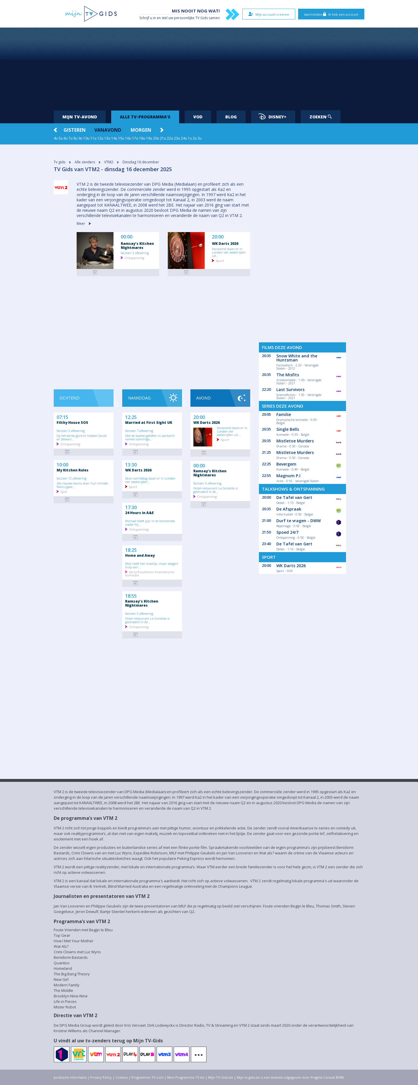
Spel (63, 491)
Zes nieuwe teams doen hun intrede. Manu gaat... (83, 485)
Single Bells (287, 429)
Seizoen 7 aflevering (139, 430)
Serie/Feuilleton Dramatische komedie (149, 573)
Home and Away (140, 555)
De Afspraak (288, 509)
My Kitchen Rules (73, 470)
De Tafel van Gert (294, 497)
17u (135, 138)
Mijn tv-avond (79, 117)
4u (56, 138)
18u (142, 138)
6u (66, 138)
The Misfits (287, 374)
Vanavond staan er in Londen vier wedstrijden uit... (229, 252)
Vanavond (107, 130)
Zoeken (320, 117)
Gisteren (75, 130)
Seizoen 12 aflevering (72, 478)
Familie (283, 414)
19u (149, 138)
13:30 (131, 464)
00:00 (126, 237)
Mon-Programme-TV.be (185, 1077)
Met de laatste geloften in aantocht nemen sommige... (150, 437)
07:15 (62, 416)
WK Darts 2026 (225, 243)
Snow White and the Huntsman (296, 358)
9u (80, 138)
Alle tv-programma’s (145, 117)
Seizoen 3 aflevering (135, 253)
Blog (231, 117)
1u (190, 138)
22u (170, 138)
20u (156, 138)
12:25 (131, 416)
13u (107, 138)
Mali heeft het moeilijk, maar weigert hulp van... (151, 565)
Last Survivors (290, 389)
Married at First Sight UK (148, 422)
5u (61, 138)
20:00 (218, 237)
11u (93, 138)
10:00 (62, 464)
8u (75, 138)
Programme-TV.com (147, 1077)
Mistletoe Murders (295, 441)
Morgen (141, 130)
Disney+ (272, 116)
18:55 (131, 595)
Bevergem (286, 464)
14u (114, 138)
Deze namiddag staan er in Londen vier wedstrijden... (150, 480)
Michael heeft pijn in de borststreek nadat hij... (150, 522)
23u (177, 138)
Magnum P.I (288, 475)
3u (200, 138)
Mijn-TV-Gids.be (220, 1077)
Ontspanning (134, 257)
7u (71, 138)
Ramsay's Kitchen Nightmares (137, 245)
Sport (220, 260)
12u (100, 138)
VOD (197, 117)
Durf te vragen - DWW (298, 520)
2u (195, 138)
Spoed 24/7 (287, 532)
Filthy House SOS (72, 422)
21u (163, 138)
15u (121, 138)
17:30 (131, 506)
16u (128, 138)
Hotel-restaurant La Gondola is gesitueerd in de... (147, 620)
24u (184, 138)
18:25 (131, 549)
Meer (84, 223)
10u (86, 138)
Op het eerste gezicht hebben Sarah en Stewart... (82, 437)
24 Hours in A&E (139, 512)
